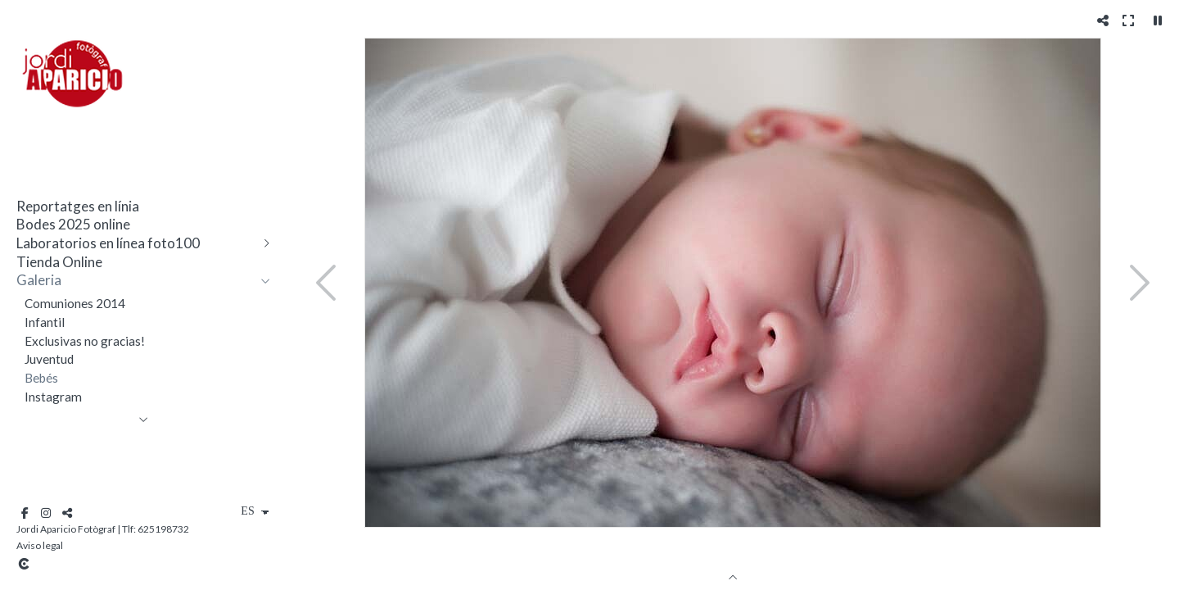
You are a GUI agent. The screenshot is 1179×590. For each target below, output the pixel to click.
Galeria (38, 279)
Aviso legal (39, 545)
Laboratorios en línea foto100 (108, 243)
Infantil (45, 322)
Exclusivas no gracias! (85, 341)
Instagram (53, 396)
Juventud (49, 359)
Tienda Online (59, 261)
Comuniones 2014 (75, 303)
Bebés (41, 377)
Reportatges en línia (77, 206)
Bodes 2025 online (73, 224)
